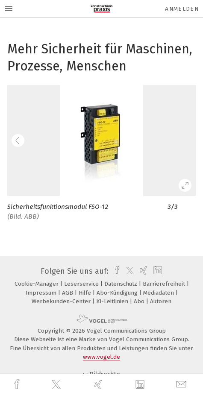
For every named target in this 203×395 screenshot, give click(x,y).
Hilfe (86, 292)
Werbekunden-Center (62, 301)
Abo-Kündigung (118, 292)
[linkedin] (141, 384)
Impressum (42, 292)
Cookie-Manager (37, 283)
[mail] (182, 384)
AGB (68, 292)
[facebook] (18, 384)
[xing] (99, 384)
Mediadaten (159, 292)
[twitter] (57, 385)
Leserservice (82, 283)
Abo (140, 301)
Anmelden (182, 8)
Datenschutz (121, 283)
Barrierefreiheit (165, 283)
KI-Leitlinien (113, 301)
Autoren (160, 301)
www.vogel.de (101, 356)
